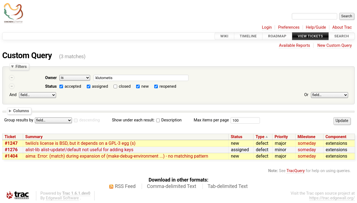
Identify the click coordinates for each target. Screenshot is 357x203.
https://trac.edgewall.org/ (332, 198)
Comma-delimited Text (171, 186)
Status (51, 86)
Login (267, 27)
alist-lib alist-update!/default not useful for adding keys (79, 149)
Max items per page (211, 120)
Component (335, 136)
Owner (51, 77)
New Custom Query (334, 45)
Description (169, 120)
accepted (73, 86)
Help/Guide (316, 27)
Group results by (18, 120)
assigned (100, 86)
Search (341, 36)
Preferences (289, 27)
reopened (168, 86)
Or (306, 94)
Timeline (248, 36)
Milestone (306, 136)
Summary (34, 136)
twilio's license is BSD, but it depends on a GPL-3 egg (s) (80, 143)
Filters (20, 66)
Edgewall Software (62, 198)
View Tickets (310, 36)
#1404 (11, 156)
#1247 (11, 143)
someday (307, 143)
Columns (21, 110)
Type (259, 136)
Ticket (10, 136)
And (12, 94)
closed (125, 86)
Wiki (224, 36)
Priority (281, 136)
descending (89, 120)
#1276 (11, 149)
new (145, 86)
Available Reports (294, 45)
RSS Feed (125, 186)
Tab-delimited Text (228, 186)
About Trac (342, 27)
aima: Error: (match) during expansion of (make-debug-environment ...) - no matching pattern (116, 156)
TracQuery (295, 170)
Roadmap (277, 36)
